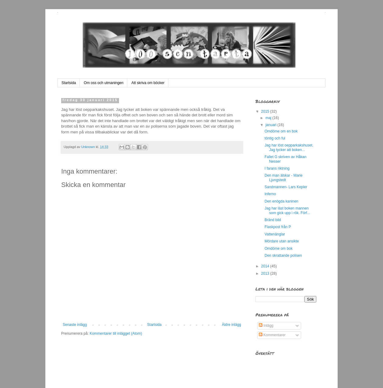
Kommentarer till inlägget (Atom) (116, 333)
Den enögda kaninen (281, 201)
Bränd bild (273, 220)
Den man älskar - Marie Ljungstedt (284, 177)
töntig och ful (275, 138)
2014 (265, 266)
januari (271, 125)
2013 (265, 273)
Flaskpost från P (278, 227)
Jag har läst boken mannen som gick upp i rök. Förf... (287, 210)
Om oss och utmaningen (103, 83)
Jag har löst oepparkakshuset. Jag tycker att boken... (289, 147)
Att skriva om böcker (147, 83)
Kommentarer (272, 335)
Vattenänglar (275, 234)
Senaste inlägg (75, 325)
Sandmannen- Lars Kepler (286, 187)
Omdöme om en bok (281, 131)
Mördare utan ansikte (282, 241)
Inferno (270, 194)
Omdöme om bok (279, 248)
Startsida (68, 83)
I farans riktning (277, 168)
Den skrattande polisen (283, 255)
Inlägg (266, 325)
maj (268, 118)
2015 (265, 111)
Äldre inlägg (231, 325)
